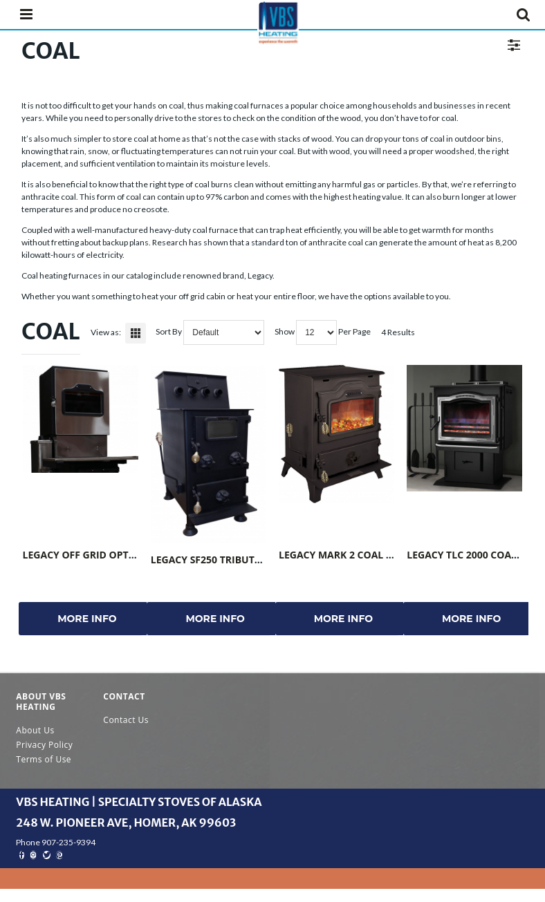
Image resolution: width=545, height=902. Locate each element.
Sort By (169, 331)
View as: (106, 332)
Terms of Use (43, 759)
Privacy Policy (44, 745)
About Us (35, 730)
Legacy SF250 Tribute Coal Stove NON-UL (257, 559)
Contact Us (126, 720)
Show (285, 331)
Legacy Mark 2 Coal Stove (347, 554)
